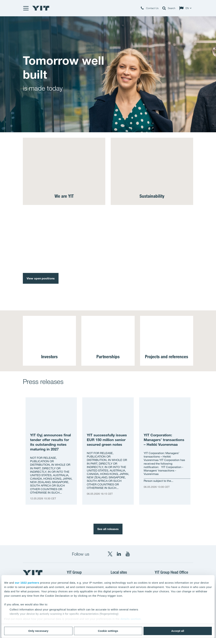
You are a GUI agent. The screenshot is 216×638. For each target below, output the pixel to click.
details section (131, 618)
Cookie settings (108, 630)
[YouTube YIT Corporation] (128, 554)
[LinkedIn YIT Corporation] (119, 554)
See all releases (108, 529)
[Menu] (26, 8)
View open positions (41, 278)
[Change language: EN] (186, 8)
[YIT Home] (40, 8)
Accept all (177, 630)
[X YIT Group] (110, 554)
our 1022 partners (27, 582)
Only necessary (38, 630)
